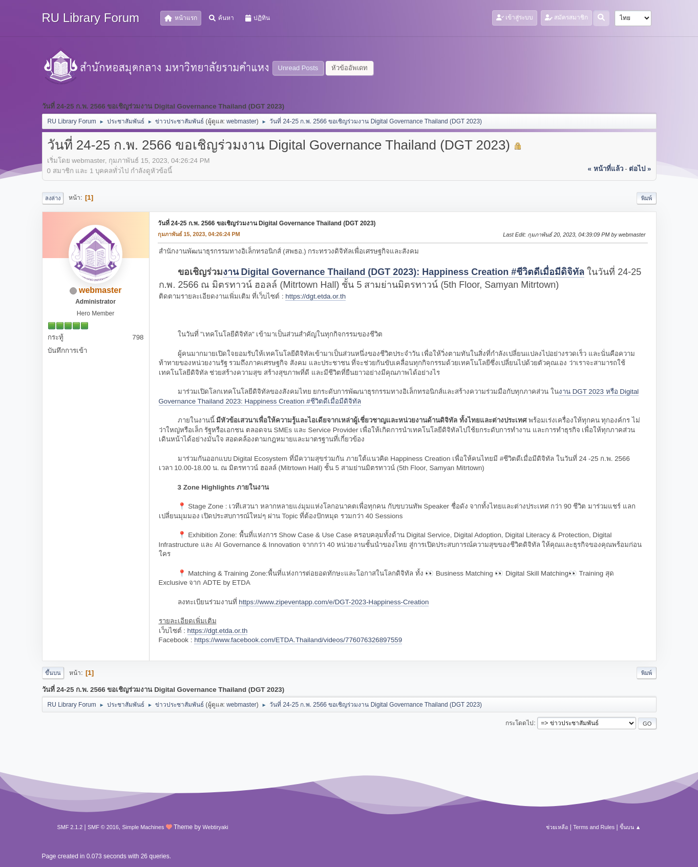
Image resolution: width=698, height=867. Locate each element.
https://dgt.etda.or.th (315, 296)
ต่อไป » (640, 169)
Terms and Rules (594, 827)
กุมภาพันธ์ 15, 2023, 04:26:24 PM (199, 234)
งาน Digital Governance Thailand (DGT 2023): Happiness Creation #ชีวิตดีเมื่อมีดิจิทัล (404, 272)
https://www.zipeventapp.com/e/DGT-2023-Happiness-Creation (334, 602)
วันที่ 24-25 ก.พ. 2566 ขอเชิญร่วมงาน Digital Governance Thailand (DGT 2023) (267, 223)
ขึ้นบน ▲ (630, 827)
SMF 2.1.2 (70, 827)
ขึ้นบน (53, 673)
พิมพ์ (646, 198)
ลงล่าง (52, 198)
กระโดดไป (519, 723)
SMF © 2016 (103, 827)
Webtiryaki (215, 827)
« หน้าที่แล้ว (605, 169)
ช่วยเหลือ (557, 827)
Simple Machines (143, 827)
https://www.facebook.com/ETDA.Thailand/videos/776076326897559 (298, 640)
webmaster (241, 121)
